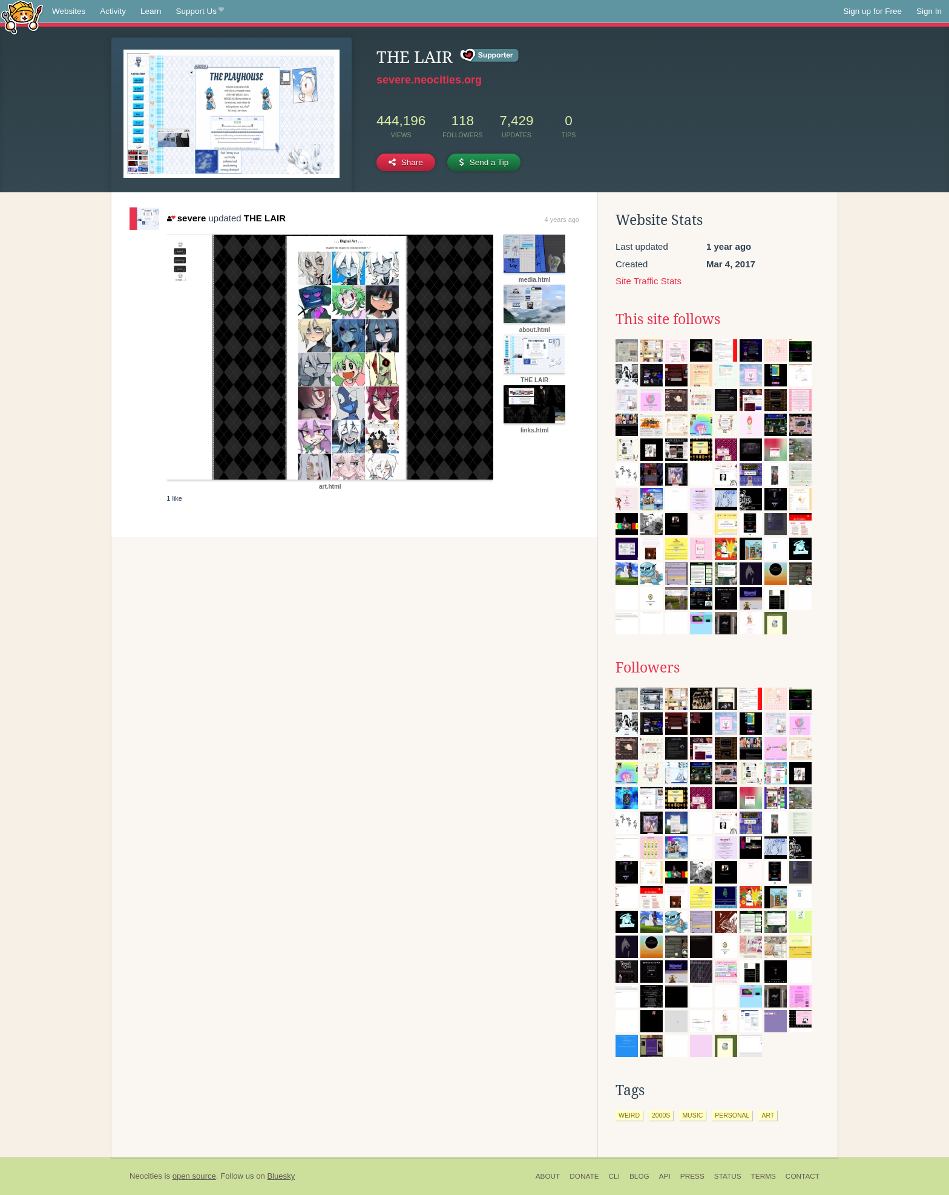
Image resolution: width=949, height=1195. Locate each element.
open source (194, 1175)
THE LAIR (265, 218)
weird (629, 1115)
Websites (68, 11)
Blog (639, 1176)
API (665, 1176)
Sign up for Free (872, 11)
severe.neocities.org (429, 80)
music (692, 1115)
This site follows (668, 319)
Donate (584, 1176)
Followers (648, 668)
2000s (661, 1115)
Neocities (146, 1175)
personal (732, 1115)
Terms (763, 1176)
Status (727, 1176)
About (548, 1176)
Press (692, 1176)
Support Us (200, 11)
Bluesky (281, 1175)
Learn (151, 11)
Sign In (929, 11)
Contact (802, 1176)
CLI (614, 1176)
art (767, 1115)
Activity (113, 11)
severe (186, 218)
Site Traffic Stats (648, 281)
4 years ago (562, 219)
